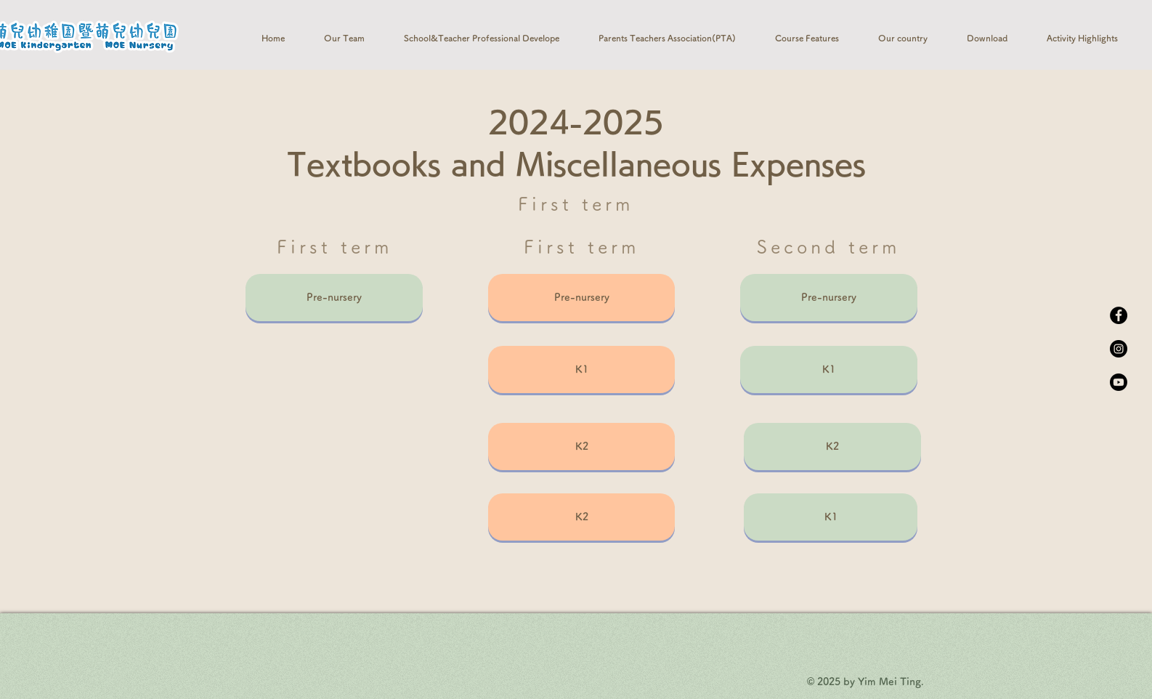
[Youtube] (1118, 382)
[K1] (581, 369)
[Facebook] (1118, 315)
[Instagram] (1118, 348)
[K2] (581, 446)
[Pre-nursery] (334, 297)
